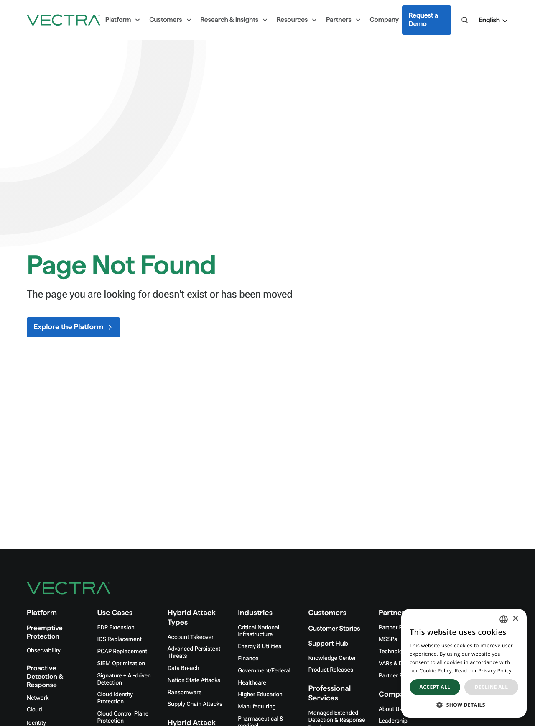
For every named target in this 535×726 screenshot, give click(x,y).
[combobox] (503, 619)
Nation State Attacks (194, 680)
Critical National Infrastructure (258, 631)
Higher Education (260, 694)
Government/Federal (264, 670)
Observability (43, 650)
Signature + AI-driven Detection (123, 679)
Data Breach (183, 668)
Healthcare (252, 683)
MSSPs (388, 639)
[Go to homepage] (63, 20)
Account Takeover (191, 637)
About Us (391, 709)
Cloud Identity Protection (114, 698)
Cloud (34, 709)
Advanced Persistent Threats (194, 652)
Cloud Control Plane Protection (122, 717)
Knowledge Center (332, 658)
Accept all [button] (435, 686)
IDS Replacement (119, 639)
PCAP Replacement (122, 651)
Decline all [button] (491, 686)
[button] (493, 20)
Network (37, 698)
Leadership (393, 721)
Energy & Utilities (259, 646)
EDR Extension (116, 627)
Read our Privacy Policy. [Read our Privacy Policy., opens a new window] (484, 670)
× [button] (515, 619)
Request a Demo (423, 20)
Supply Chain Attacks (195, 704)
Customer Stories (334, 628)
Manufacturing (257, 706)
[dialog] (464, 663)
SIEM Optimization (121, 663)
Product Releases (330, 670)
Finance (248, 658)
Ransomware (184, 692)
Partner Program (400, 627)
